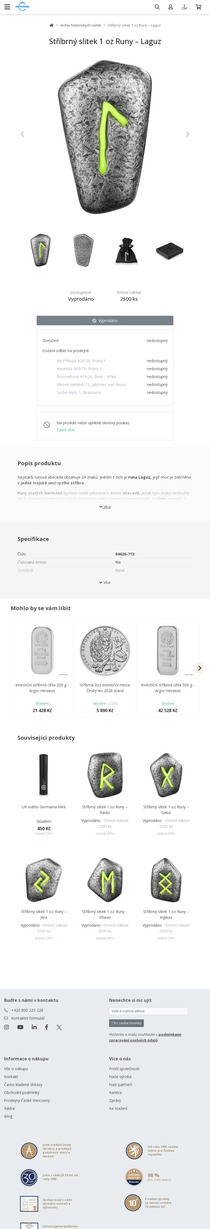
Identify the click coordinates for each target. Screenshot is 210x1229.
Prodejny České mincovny (27, 1100)
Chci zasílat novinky (126, 1023)
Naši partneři (120, 1084)
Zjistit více (65, 429)
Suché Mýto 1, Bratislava (79, 392)
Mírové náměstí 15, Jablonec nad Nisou (91, 384)
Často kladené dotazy (23, 1084)
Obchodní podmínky (21, 1092)
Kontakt (11, 1076)
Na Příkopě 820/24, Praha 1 (81, 360)
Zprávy (115, 1100)
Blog (8, 1116)
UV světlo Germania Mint (44, 806)
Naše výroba (120, 1076)
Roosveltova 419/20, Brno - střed (86, 376)
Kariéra (115, 1092)
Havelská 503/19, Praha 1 (79, 368)
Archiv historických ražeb (80, 25)
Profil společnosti (124, 1068)
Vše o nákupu (16, 1068)
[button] (33, 134)
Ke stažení (118, 1108)
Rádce (9, 1108)
